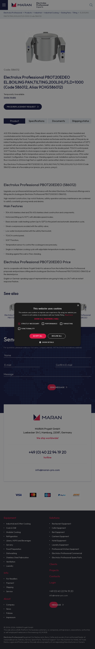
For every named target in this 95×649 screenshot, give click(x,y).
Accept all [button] (37, 336)
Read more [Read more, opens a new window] (69, 315)
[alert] (47, 324)
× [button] (78, 305)
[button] (47, 319)
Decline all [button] (57, 336)
